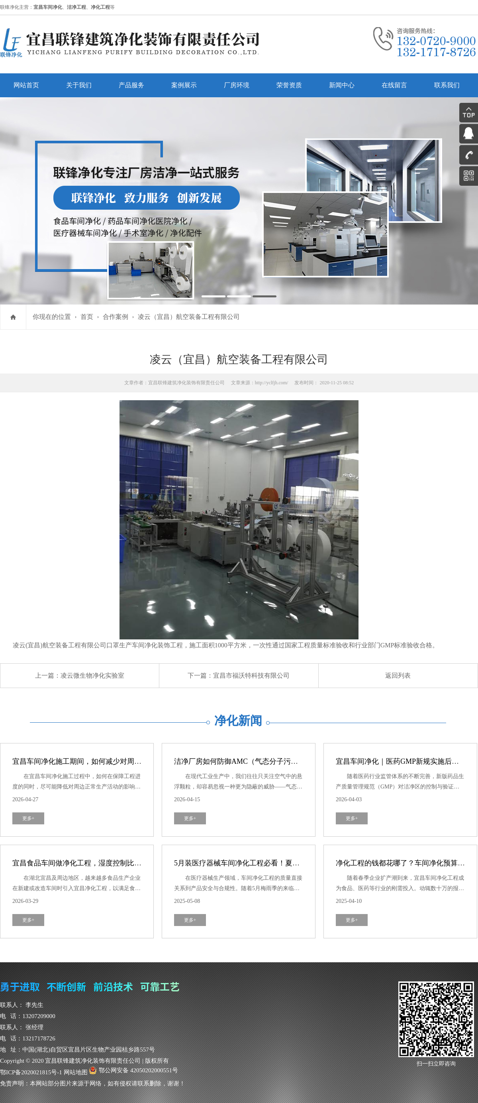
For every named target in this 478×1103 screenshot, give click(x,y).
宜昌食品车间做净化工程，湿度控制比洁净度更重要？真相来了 (112, 863)
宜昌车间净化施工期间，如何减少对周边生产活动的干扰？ (105, 761)
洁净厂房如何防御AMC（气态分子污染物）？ (246, 761)
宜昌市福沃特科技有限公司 (251, 675)
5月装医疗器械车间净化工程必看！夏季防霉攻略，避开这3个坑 (274, 863)
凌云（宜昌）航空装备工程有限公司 (189, 316)
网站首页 (26, 85)
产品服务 (131, 85)
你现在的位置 (52, 316)
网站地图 (76, 1072)
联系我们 (447, 85)
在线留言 (394, 85)
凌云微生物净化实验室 (92, 675)
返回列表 (398, 675)
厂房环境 (236, 85)
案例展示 (184, 85)
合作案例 (115, 316)
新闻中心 (342, 85)
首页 (86, 316)
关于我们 (79, 85)
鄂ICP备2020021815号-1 (31, 1072)
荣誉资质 (289, 85)
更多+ (28, 818)
